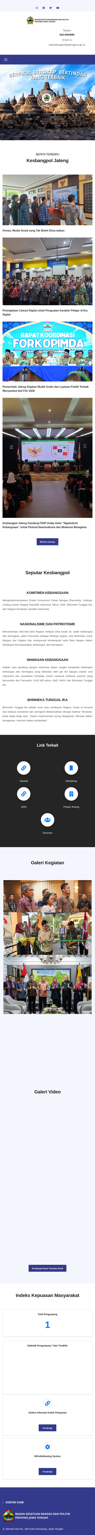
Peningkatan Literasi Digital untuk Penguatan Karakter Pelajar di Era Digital (45, 312)
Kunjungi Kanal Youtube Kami (47, 1268)
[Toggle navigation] (6, 59)
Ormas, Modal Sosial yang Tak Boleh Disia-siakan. (34, 230)
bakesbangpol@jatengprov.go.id (67, 44)
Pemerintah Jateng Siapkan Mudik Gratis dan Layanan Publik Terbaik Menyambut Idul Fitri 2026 (46, 388)
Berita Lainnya (47, 542)
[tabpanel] (47, 102)
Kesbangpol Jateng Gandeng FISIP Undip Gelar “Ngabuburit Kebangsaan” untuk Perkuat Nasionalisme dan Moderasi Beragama (44, 525)
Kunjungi (47, 1428)
